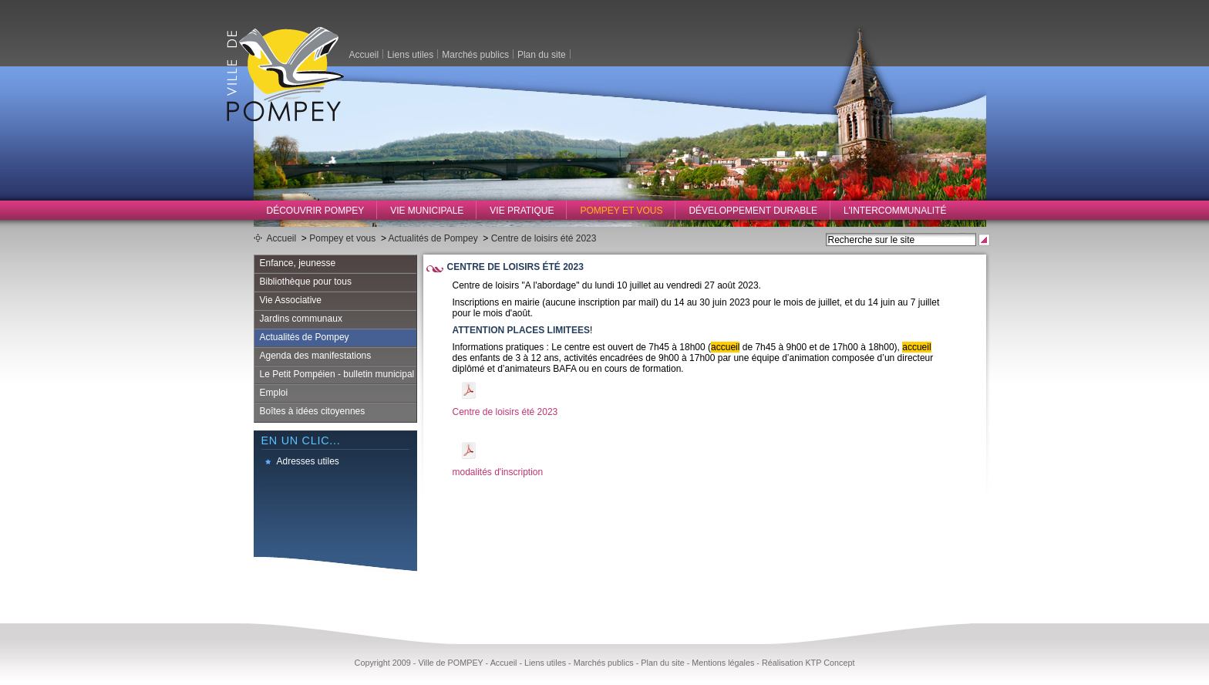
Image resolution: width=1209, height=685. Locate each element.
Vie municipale (426, 210)
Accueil (364, 54)
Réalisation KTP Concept (808, 662)
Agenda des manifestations (316, 355)
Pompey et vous (621, 210)
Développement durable (753, 210)
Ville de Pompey (285, 73)
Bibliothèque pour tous (306, 281)
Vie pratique (522, 210)
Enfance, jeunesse (298, 263)
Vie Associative (291, 300)
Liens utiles (410, 54)
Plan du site (541, 54)
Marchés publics (475, 54)
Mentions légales (723, 662)
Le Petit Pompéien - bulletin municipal (337, 374)
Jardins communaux (301, 318)
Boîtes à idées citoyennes (312, 411)
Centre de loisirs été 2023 (544, 238)
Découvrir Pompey (316, 210)
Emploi (274, 392)
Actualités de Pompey (433, 238)
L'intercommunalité (895, 210)
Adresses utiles (308, 461)
